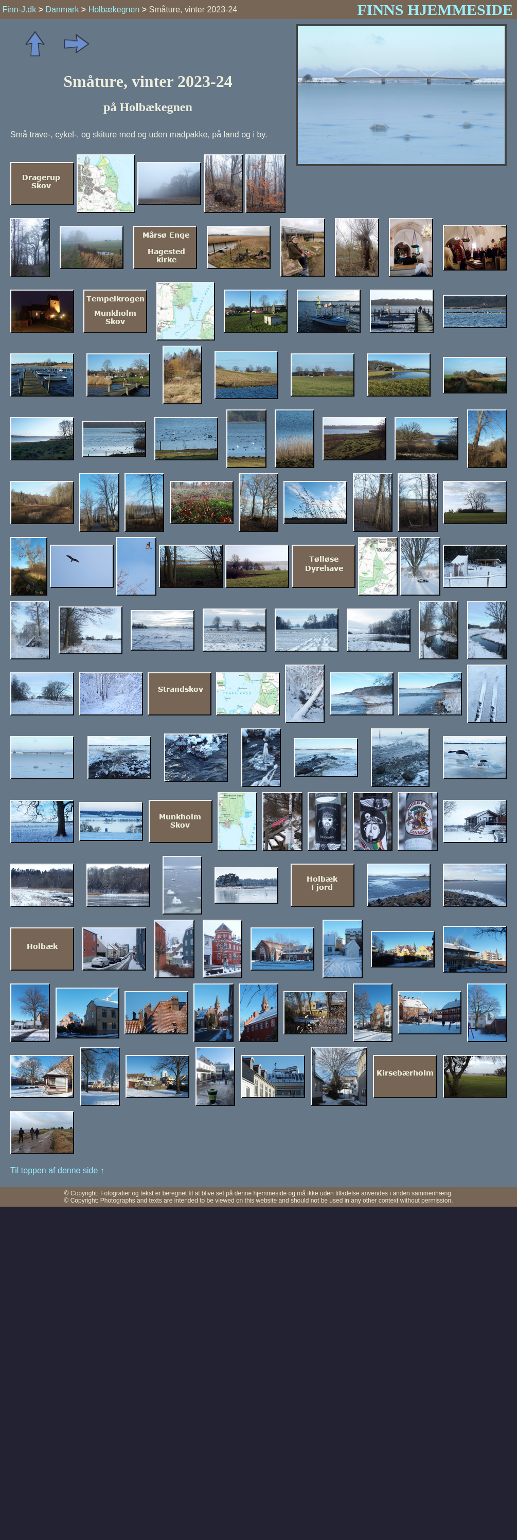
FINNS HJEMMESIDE (435, 9)
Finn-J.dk (19, 9)
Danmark (62, 9)
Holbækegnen (114, 9)
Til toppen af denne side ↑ (57, 1170)
